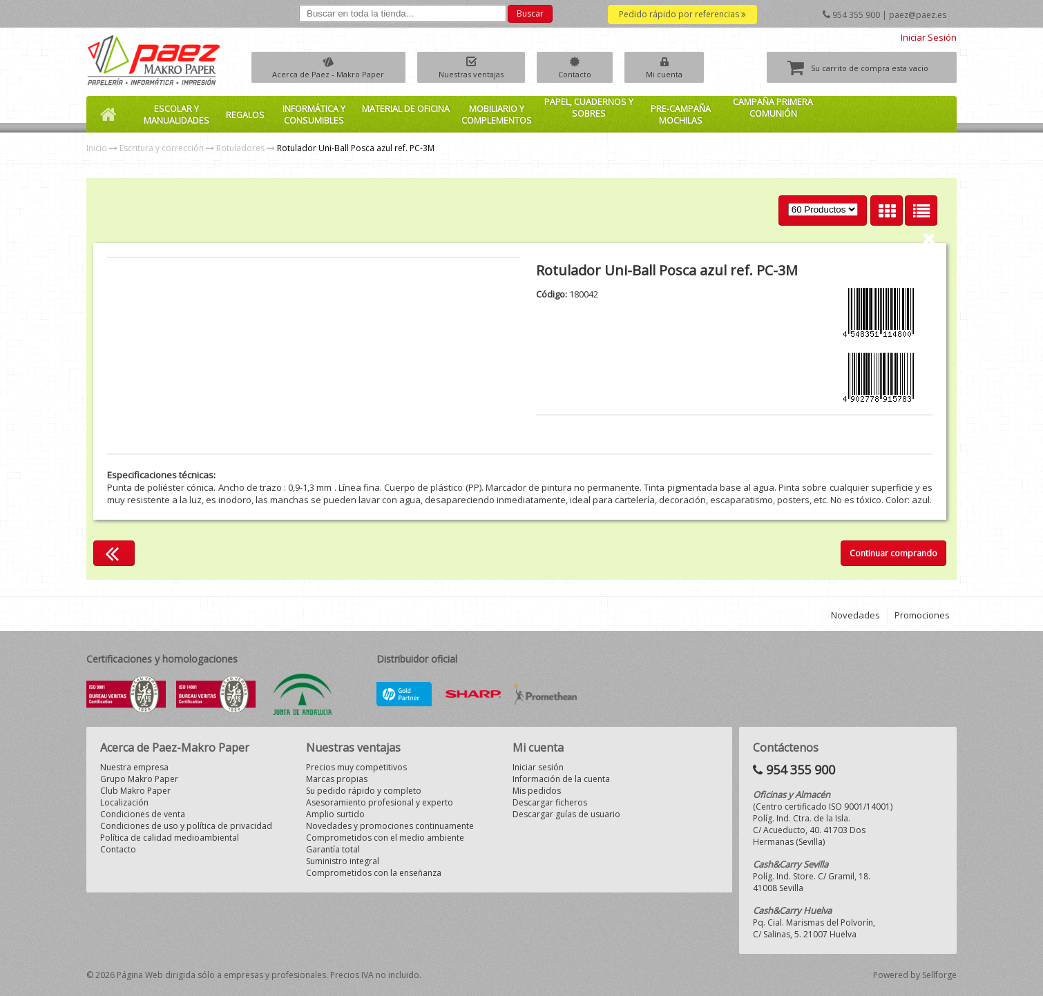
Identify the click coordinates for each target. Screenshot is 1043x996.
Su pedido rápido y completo (363, 791)
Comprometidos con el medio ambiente (385, 837)
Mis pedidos (537, 791)
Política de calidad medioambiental (169, 837)
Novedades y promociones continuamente (390, 826)
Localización (124, 802)
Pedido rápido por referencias (682, 14)
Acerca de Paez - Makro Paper (333, 74)
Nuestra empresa (134, 767)
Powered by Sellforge (915, 975)
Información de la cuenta (561, 779)
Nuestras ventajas (484, 74)
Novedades (855, 615)
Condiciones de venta (142, 814)
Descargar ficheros (550, 802)
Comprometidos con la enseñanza (373, 873)
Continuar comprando (893, 553)
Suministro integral (342, 861)
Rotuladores (240, 148)
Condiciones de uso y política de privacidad (186, 826)
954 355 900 (856, 15)
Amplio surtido (335, 814)
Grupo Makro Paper (139, 779)
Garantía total (333, 849)
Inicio (96, 148)
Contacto (597, 74)
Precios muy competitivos (356, 767)
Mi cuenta (696, 74)
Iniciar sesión (538, 767)
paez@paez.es (917, 15)
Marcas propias (336, 779)
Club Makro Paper (135, 791)
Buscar (530, 13)
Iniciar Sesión (929, 37)
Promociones (922, 615)
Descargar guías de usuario (566, 814)
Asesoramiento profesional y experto (379, 802)
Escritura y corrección (161, 148)
